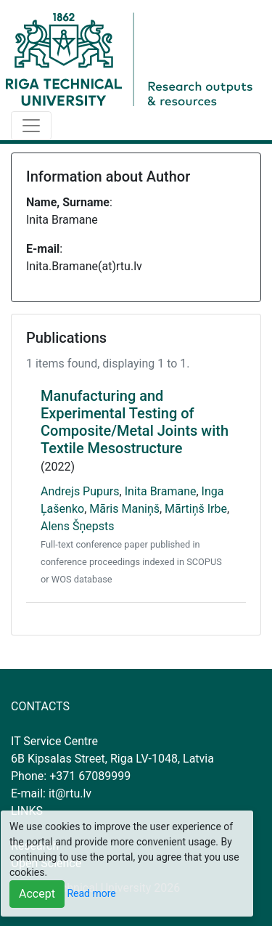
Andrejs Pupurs (80, 491)
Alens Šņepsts (77, 526)
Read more (91, 893)
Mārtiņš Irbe (196, 509)
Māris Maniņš (124, 509)
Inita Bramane (161, 491)
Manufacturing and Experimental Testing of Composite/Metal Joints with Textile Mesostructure (134, 422)
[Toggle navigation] (31, 125)
